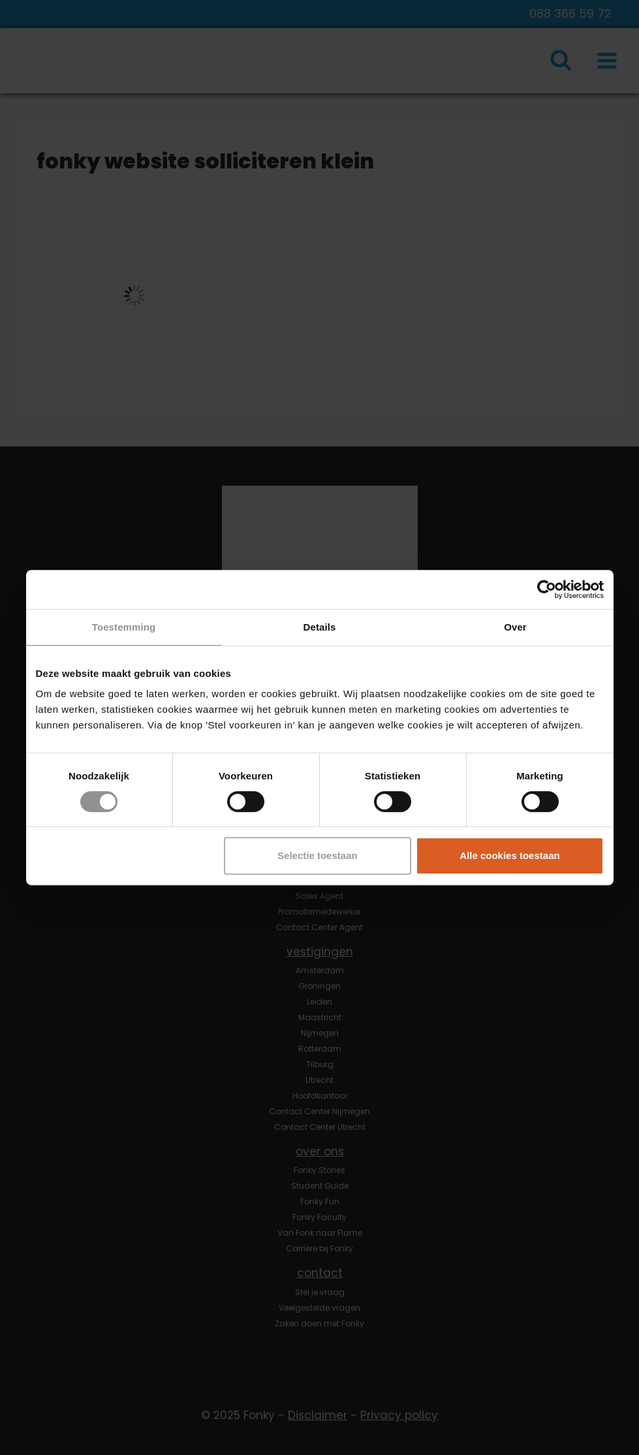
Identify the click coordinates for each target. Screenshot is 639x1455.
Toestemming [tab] (124, 627)
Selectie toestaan (317, 855)
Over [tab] (515, 627)
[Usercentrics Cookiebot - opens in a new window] (547, 589)
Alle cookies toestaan (509, 855)
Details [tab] (320, 627)
